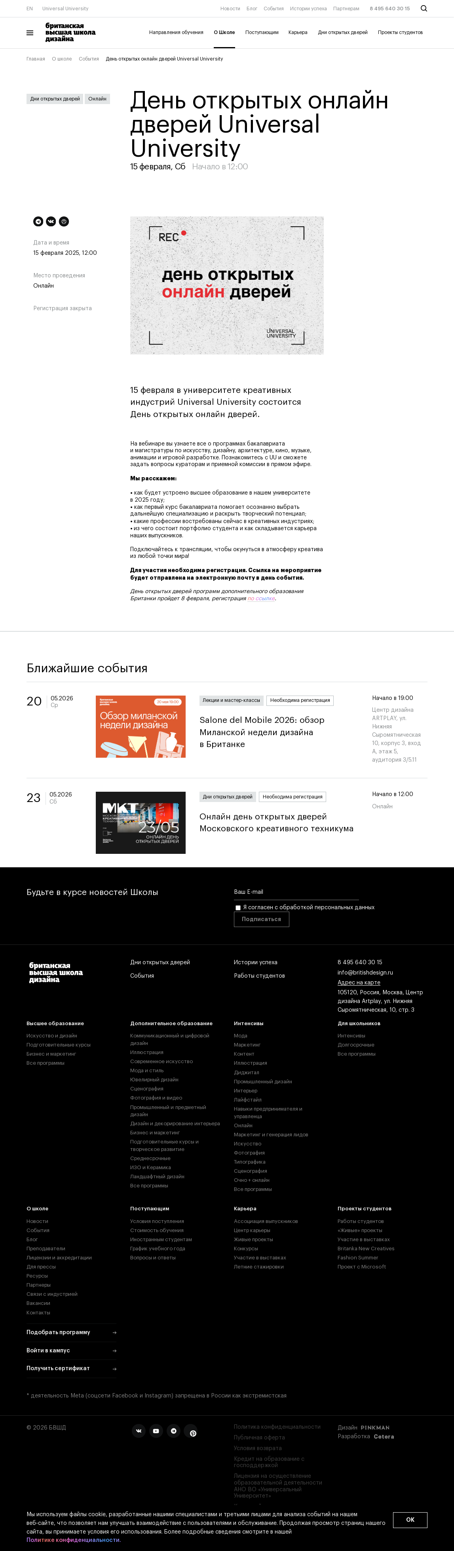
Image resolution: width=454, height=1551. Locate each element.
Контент (244, 1053)
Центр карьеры (252, 1230)
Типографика (250, 1161)
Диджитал (246, 1072)
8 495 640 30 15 (390, 8)
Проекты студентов (400, 32)
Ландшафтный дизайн (157, 1176)
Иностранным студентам (161, 1239)
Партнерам (346, 8)
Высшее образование (55, 1023)
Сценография (146, 1088)
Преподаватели (46, 1248)
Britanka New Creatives (366, 1248)
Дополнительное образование (171, 1023)
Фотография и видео (156, 1097)
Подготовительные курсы (59, 1044)
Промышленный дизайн (263, 1081)
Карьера (298, 32)
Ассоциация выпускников (266, 1221)
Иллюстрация (146, 1052)
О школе (62, 59)
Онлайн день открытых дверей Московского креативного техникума (279, 823)
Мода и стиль (146, 1070)
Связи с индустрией (52, 1294)
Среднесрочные (150, 1158)
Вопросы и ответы (153, 1257)
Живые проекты (253, 1239)
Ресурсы (37, 1275)
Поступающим (262, 32)
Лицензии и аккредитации (59, 1257)
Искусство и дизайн (52, 1035)
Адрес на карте (359, 983)
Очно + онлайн (252, 1180)
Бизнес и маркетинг (51, 1053)
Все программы (46, 1063)
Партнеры (39, 1284)
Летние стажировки (259, 1266)
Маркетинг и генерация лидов (271, 1134)
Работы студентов (259, 976)
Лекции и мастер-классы (231, 700)
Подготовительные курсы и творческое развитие (164, 1145)
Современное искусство (161, 1061)
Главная (36, 59)
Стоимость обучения (157, 1230)
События (274, 8)
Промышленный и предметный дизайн (168, 1111)
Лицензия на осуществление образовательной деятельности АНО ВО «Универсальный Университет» (278, 1486)
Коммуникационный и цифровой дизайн (169, 1039)
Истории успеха (308, 8)
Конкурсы (246, 1248)
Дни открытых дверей (343, 32)
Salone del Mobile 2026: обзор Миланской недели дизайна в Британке (279, 733)
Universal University (65, 8)
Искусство (247, 1143)
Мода (240, 1035)
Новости (230, 8)
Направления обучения (176, 32)
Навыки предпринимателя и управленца (268, 1112)
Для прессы (41, 1266)
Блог (252, 8)
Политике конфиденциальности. (74, 1540)
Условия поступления (157, 1221)
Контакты (38, 1312)
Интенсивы (249, 1023)
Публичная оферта (259, 1438)
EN (30, 8)
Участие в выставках (260, 1257)
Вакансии (38, 1303)
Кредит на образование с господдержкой (269, 1462)
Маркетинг (247, 1044)
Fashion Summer (358, 1257)
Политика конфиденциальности (277, 1427)
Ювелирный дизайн (154, 1079)
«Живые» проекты (360, 1230)
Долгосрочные (356, 1044)
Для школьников (359, 1023)
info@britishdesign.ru (365, 973)
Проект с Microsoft (362, 1266)
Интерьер (245, 1090)
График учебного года (157, 1248)
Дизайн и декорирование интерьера (175, 1123)
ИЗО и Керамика (150, 1167)
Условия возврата (258, 1448)
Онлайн (97, 99)
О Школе (224, 32)
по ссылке (261, 598)
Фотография (249, 1152)
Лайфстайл (248, 1099)
